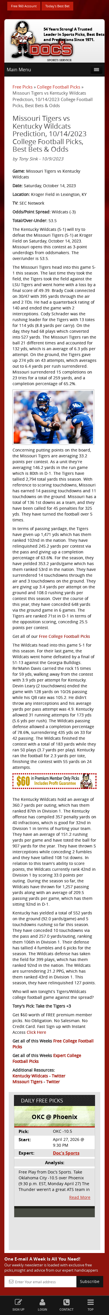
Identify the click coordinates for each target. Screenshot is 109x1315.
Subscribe (89, 1281)
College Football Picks (58, 87)
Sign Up (18, 1305)
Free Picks (22, 87)
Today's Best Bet (57, 6)
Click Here (36, 1032)
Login (42, 1305)
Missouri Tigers (27, 1081)
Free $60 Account (24, 6)
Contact (66, 1305)
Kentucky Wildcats (30, 1076)
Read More (79, 1197)
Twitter (58, 1076)
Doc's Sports (66, 1153)
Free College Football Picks (64, 636)
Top (90, 1305)
